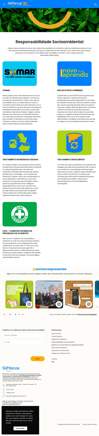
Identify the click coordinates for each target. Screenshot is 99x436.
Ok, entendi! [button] (20, 428)
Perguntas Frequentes (59, 339)
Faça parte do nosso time (60, 350)
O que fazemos (56, 336)
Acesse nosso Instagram (87, 314)
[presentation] (17, 350)
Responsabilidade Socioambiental (62, 342)
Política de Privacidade (90, 424)
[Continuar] (10, 314)
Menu (4, 4)
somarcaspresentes (50, 269)
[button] (15, 314)
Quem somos (56, 334)
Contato (54, 359)
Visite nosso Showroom (59, 348)
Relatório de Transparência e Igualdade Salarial (67, 345)
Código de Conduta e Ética (60, 353)
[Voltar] (4, 314)
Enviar (37, 359)
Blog (52, 362)
